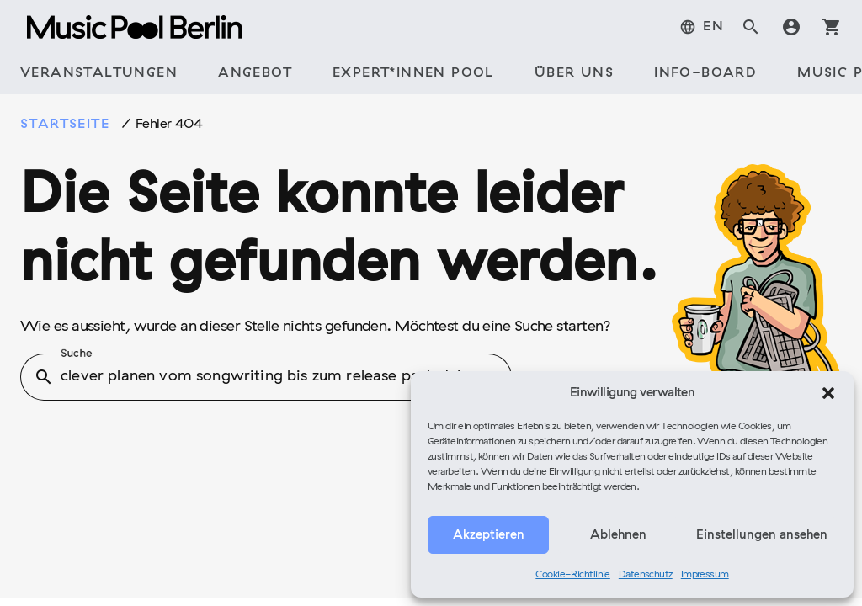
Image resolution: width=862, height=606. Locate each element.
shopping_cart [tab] (832, 27)
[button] (828, 393)
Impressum (705, 575)
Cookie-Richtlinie (572, 575)
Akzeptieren (488, 535)
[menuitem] (702, 27)
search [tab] (751, 27)
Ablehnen (618, 535)
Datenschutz (646, 575)
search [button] (44, 377)
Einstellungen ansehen (761, 535)
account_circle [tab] (791, 27)
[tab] (99, 74)
